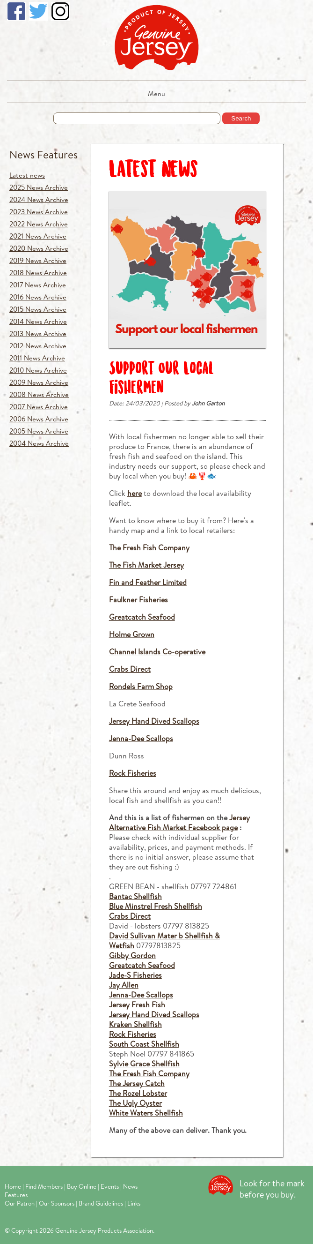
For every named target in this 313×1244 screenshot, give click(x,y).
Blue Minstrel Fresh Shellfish (155, 906)
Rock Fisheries (132, 773)
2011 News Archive (37, 357)
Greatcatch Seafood (142, 617)
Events (110, 1186)
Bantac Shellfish (135, 896)
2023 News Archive (38, 211)
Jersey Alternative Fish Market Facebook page (179, 822)
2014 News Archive (38, 321)
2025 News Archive (38, 187)
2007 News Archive (38, 406)
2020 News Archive (38, 248)
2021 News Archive (37, 236)
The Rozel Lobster (138, 1093)
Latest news (27, 175)
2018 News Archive (38, 272)
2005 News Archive (38, 431)
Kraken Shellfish (135, 1024)
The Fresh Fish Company (149, 547)
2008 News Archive (39, 394)
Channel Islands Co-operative (157, 651)
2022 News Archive (38, 223)
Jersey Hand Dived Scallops (154, 721)
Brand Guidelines (101, 1203)
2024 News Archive (38, 199)
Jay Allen (123, 984)
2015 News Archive (37, 309)
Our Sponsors (56, 1203)
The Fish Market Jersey (146, 565)
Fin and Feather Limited (148, 582)
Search (241, 118)
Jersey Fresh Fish (137, 1004)
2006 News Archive (38, 418)
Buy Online (81, 1186)
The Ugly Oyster (135, 1103)
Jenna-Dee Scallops (141, 738)
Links (133, 1203)
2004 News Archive (39, 443)
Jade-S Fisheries (135, 975)
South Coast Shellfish (144, 1044)
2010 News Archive (38, 370)
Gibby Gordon (132, 955)
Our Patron (20, 1203)
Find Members (44, 1186)
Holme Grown (131, 634)
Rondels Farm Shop (141, 686)
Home (13, 1186)
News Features (43, 154)
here (134, 493)
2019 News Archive (37, 260)
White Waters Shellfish (146, 1112)
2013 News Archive (37, 333)
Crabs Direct (130, 669)
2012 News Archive (37, 345)
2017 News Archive (37, 284)
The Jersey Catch (137, 1083)
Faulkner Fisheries (138, 599)
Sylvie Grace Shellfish (144, 1063)
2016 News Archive (37, 296)
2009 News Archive (38, 382)
